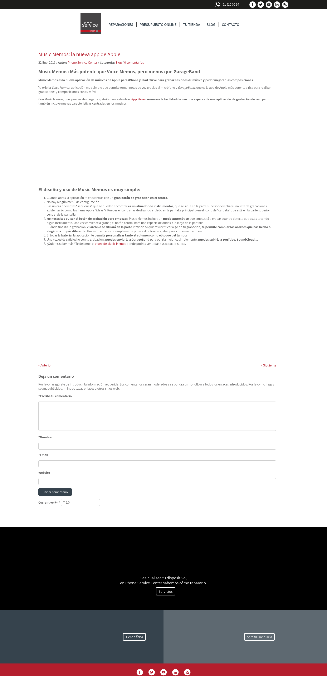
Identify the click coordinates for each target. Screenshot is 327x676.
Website (44, 472)
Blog (119, 62)
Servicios (165, 591)
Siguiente (268, 365)
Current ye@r (49, 502)
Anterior (45, 365)
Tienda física (134, 637)
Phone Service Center (82, 62)
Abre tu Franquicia (259, 637)
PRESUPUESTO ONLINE (158, 24)
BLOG (210, 24)
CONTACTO (230, 24)
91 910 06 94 (231, 4)
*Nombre (45, 437)
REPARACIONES (121, 24)
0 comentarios (134, 62)
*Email (43, 455)
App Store (138, 99)
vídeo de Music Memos (110, 243)
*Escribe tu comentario (55, 396)
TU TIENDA (191, 24)
